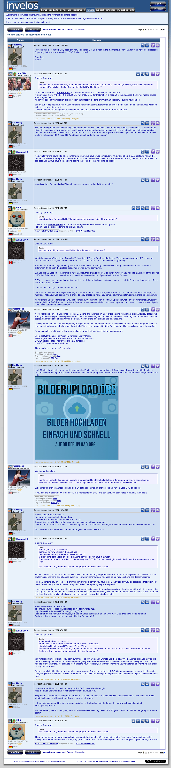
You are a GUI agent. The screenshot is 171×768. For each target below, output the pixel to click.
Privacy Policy (93, 761)
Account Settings (108, 761)
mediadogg (18, 309)
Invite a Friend (123, 761)
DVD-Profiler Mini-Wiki (85, 231)
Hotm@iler (22, 73)
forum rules (57, 15)
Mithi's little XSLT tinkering (46, 231)
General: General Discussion (71, 29)
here (80, 227)
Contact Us (81, 761)
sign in (39, 22)
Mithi (18, 207)
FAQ (133, 761)
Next (162, 30)
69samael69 (22, 152)
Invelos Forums (49, 29)
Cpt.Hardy (17, 44)
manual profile (55, 224)
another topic (63, 92)
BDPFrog (55, 358)
